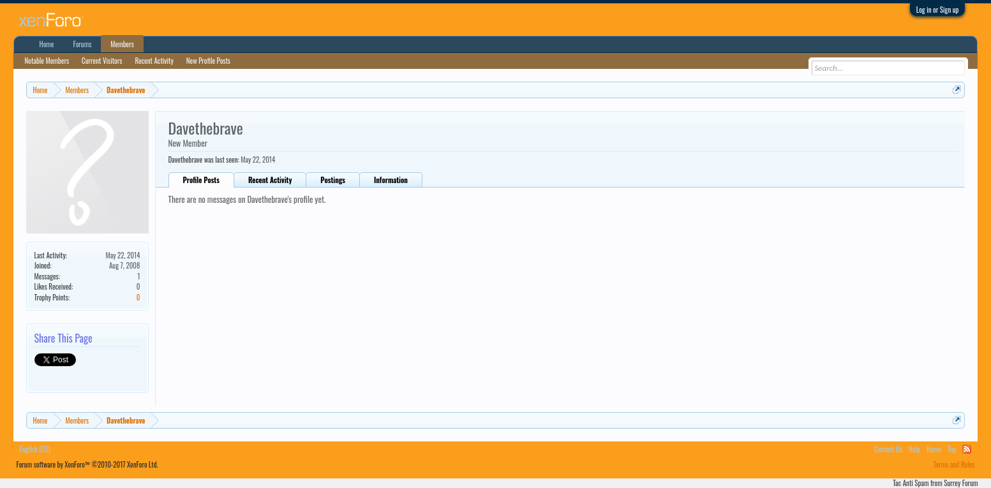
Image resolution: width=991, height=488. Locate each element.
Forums (82, 44)
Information (391, 180)
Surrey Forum (961, 483)
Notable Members (47, 60)
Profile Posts (201, 180)
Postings (332, 180)
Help (914, 449)
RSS (966, 449)
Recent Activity (270, 180)
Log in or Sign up (937, 9)
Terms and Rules (954, 464)
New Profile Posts (208, 60)
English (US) (35, 449)
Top (952, 449)
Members (122, 44)
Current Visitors (102, 60)
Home (47, 44)
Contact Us (888, 449)
